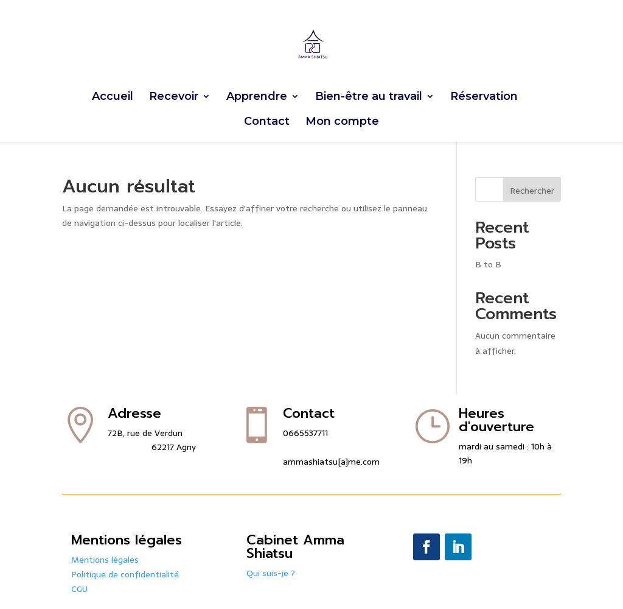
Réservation (484, 97)
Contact (267, 122)
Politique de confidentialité (125, 574)
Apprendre (256, 97)
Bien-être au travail (368, 97)
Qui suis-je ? (270, 573)
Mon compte (342, 122)
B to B (488, 264)
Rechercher (532, 190)
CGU (79, 589)
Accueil (112, 97)
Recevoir (173, 97)
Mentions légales (105, 559)
